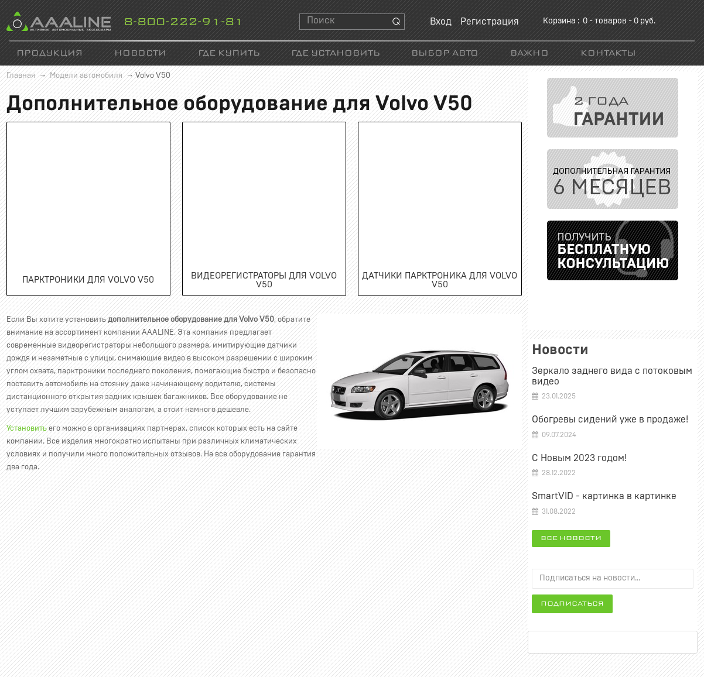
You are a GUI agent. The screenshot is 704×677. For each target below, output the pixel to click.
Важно (529, 53)
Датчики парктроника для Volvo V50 (439, 280)
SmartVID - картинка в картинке (604, 496)
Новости (140, 53)
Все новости (571, 538)
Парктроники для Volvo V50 (88, 280)
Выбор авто (445, 53)
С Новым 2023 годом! (579, 458)
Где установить (335, 53)
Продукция (49, 53)
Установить (26, 428)
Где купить (228, 53)
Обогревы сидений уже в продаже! (610, 419)
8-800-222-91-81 (184, 22)
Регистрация (489, 21)
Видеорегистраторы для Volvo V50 (264, 280)
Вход (441, 21)
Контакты (608, 53)
